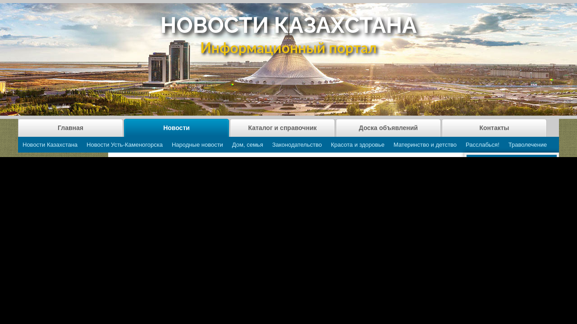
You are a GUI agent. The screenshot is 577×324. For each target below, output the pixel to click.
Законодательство (297, 144)
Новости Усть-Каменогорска (125, 144)
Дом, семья (247, 144)
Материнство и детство (425, 144)
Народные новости (197, 144)
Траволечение (527, 144)
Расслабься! (482, 144)
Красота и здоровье (358, 144)
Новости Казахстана (50, 144)
